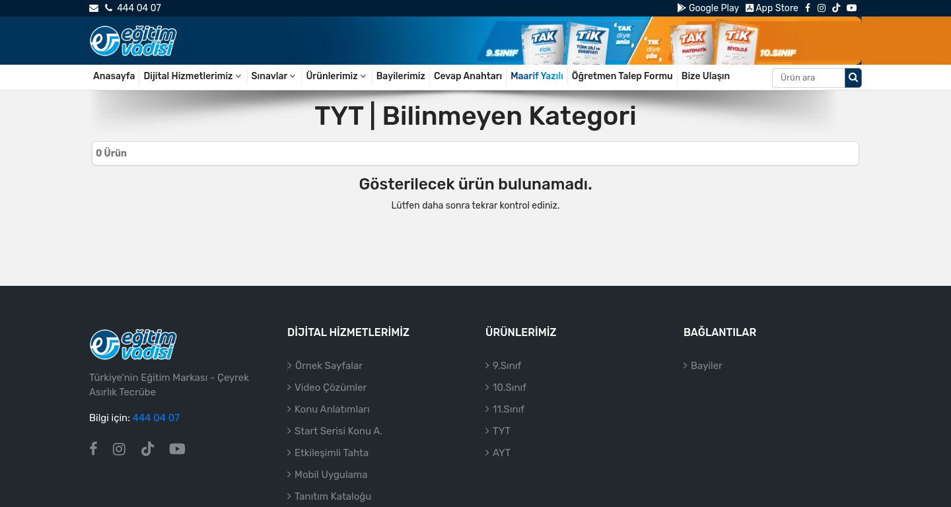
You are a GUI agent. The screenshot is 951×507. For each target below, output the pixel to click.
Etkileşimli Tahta (332, 453)
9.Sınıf (507, 366)
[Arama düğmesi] (853, 78)
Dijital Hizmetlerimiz (192, 76)
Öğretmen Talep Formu (622, 76)
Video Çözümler (331, 387)
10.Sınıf (509, 387)
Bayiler (706, 366)
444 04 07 (132, 8)
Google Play (707, 8)
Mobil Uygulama (331, 475)
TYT (502, 431)
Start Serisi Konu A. (338, 431)
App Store (772, 8)
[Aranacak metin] (808, 78)
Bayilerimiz (400, 76)
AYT (502, 453)
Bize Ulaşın (706, 76)
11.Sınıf (508, 409)
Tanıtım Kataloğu (333, 496)
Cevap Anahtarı (468, 76)
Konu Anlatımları (332, 409)
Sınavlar (275, 76)
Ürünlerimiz (336, 76)
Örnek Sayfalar (329, 366)
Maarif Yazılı (537, 76)
